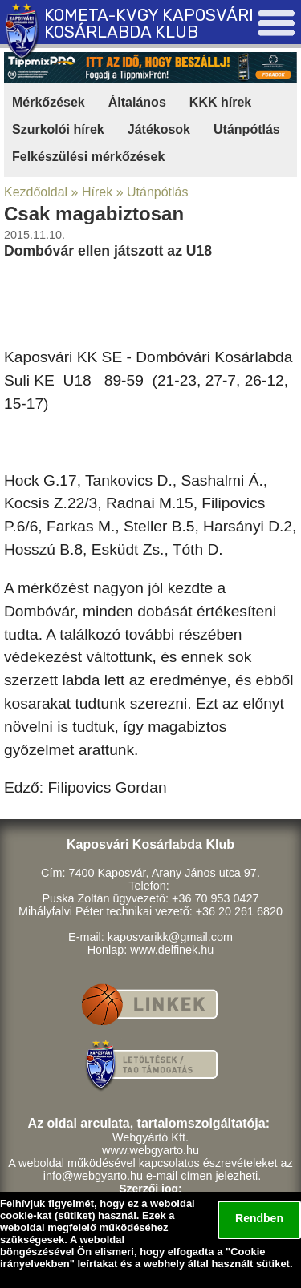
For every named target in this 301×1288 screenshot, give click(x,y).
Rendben (259, 1218)
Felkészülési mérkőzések (88, 157)
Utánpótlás (247, 129)
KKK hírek (220, 102)
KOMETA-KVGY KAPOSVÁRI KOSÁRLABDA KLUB (149, 24)
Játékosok (159, 129)
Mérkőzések (48, 102)
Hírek (97, 192)
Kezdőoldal (35, 192)
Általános (137, 102)
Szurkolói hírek (58, 129)
